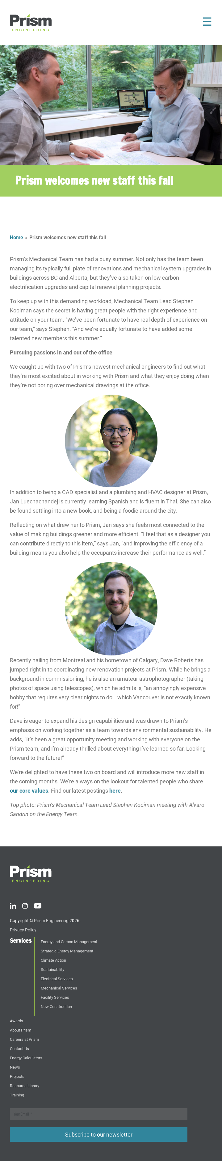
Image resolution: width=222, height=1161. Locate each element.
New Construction (56, 1006)
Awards (16, 1020)
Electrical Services (57, 978)
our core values (29, 790)
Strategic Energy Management (67, 950)
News (15, 1067)
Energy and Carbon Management (69, 941)
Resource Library (24, 1085)
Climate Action (53, 960)
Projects (17, 1076)
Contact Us (19, 1048)
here (115, 790)
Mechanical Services (59, 987)
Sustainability (52, 969)
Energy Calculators (26, 1057)
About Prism (20, 1029)
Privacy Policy (23, 930)
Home (16, 237)
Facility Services (55, 997)
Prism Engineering (51, 920)
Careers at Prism (24, 1039)
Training (17, 1094)
